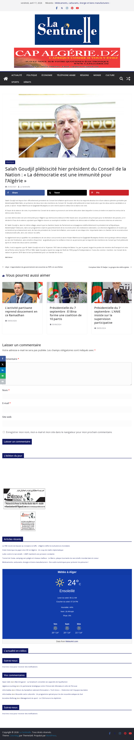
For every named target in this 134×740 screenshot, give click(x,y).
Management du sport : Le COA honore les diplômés (41, 698)
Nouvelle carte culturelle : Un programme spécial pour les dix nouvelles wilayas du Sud (49, 694)
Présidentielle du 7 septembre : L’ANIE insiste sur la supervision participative (107, 315)
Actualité (16, 75)
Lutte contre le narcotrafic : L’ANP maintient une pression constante (28, 554)
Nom (6, 390)
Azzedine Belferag (9, 698)
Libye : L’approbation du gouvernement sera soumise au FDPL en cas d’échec (32, 267)
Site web (6, 416)
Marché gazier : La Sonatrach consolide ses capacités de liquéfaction (41, 682)
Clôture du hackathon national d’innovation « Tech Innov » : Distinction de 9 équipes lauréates (52, 690)
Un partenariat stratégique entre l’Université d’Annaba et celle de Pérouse (48, 686)
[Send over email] (3, 376)
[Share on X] (67, 193)
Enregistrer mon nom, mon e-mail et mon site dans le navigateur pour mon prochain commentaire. (59, 432)
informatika (6, 690)
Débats (27, 82)
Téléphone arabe (66, 75)
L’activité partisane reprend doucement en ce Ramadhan (21, 311)
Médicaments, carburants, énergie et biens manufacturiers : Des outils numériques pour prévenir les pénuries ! (82, 4)
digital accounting (9, 686)
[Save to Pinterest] (109, 193)
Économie (47, 75)
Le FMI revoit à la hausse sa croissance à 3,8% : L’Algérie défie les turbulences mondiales (36, 546)
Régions (84, 75)
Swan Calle (6, 682)
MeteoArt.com (72, 641)
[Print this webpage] (3, 381)
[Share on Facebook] (25, 193)
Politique (32, 75)
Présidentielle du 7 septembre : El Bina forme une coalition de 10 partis (66, 313)
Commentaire (10, 359)
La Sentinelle (25, 187)
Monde (97, 75)
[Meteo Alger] (67, 624)
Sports (15, 82)
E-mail (6, 403)
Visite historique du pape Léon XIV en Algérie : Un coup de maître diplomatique (32, 550)
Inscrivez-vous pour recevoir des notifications (19, 667)
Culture (110, 75)
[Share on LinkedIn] (3, 370)
